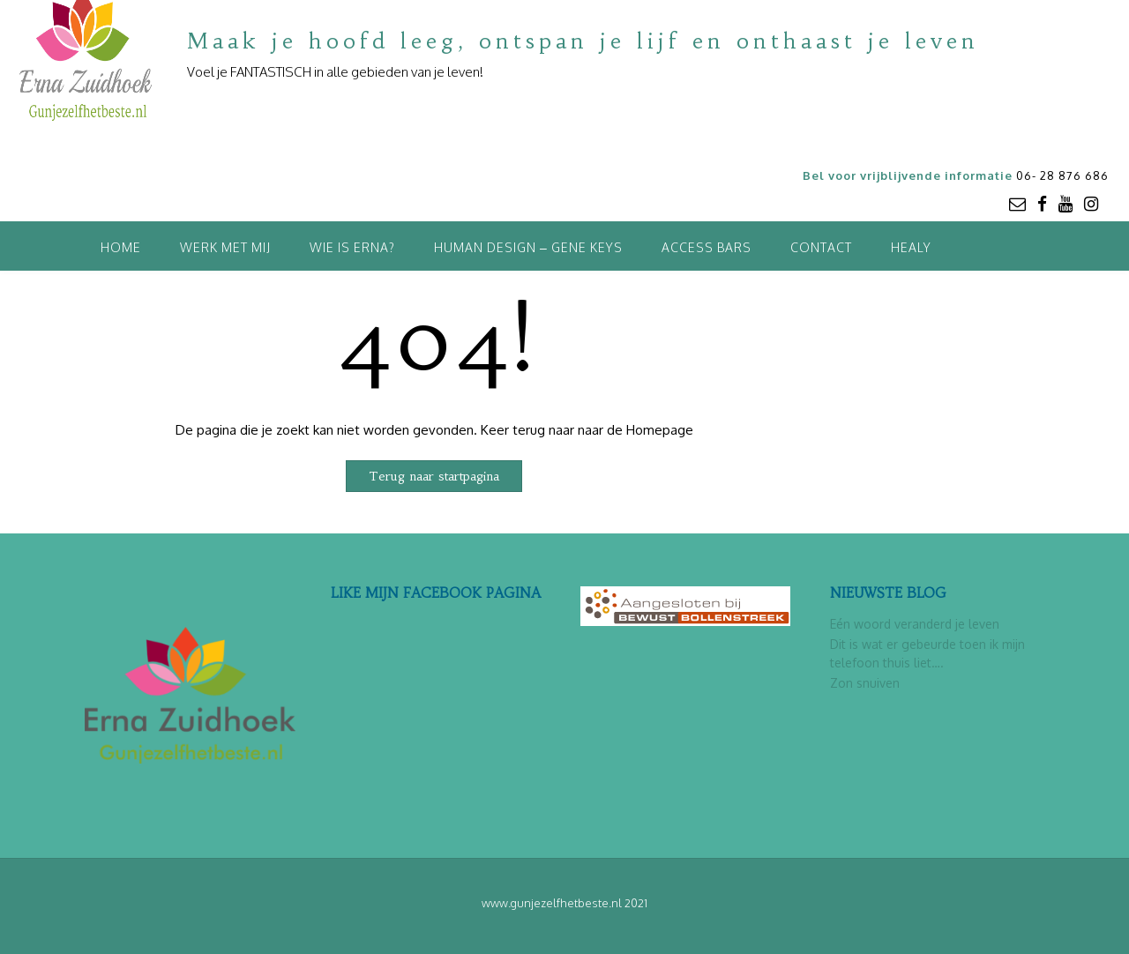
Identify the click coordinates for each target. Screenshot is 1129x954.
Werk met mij (225, 247)
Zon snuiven (865, 682)
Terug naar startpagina (434, 476)
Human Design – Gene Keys (528, 247)
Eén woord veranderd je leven (914, 623)
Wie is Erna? (352, 247)
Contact (821, 247)
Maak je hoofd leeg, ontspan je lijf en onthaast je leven (583, 41)
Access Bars (706, 247)
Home (121, 247)
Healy (911, 247)
